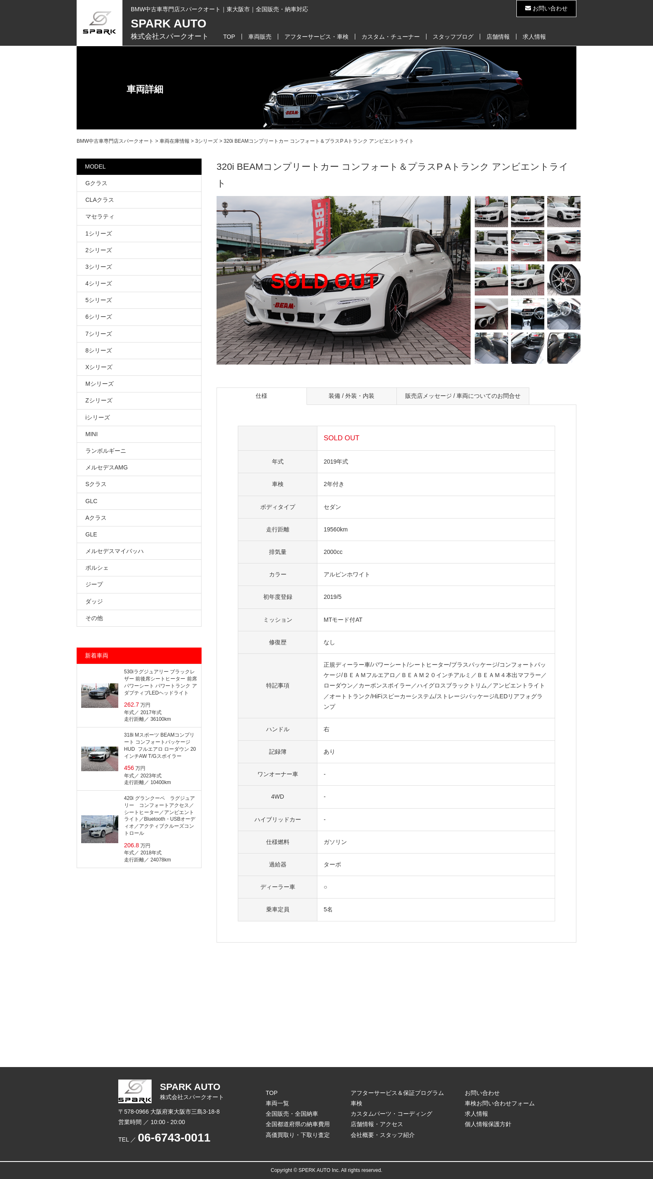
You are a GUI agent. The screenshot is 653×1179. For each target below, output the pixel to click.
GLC (91, 501)
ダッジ (94, 601)
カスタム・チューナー (390, 37)
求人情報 (534, 37)
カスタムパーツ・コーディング (391, 1113)
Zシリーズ (98, 400)
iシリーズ (97, 417)
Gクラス (96, 183)
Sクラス (96, 484)
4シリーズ (98, 283)
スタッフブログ (453, 37)
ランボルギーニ (105, 450)
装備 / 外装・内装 (351, 395)
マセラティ (100, 216)
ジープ (94, 584)
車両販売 (260, 37)
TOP (229, 37)
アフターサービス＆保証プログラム (397, 1093)
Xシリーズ (98, 367)
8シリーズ (98, 350)
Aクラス (96, 517)
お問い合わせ (546, 8)
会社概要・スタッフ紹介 (383, 1135)
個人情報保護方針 (488, 1124)
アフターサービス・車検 (316, 37)
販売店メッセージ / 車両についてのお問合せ (463, 395)
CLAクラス (99, 199)
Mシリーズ (99, 383)
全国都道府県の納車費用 (298, 1124)
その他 (94, 618)
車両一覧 (277, 1103)
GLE (91, 534)
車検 (356, 1103)
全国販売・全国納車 (292, 1113)
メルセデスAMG (106, 467)
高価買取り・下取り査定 (298, 1135)
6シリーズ (98, 316)
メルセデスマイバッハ (114, 551)
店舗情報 (498, 37)
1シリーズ (98, 233)
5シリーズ (98, 300)
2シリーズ (98, 250)
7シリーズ (98, 333)
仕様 (261, 395)
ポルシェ (97, 567)
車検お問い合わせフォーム (500, 1103)
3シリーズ (98, 266)
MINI (91, 434)
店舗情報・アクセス (377, 1124)
